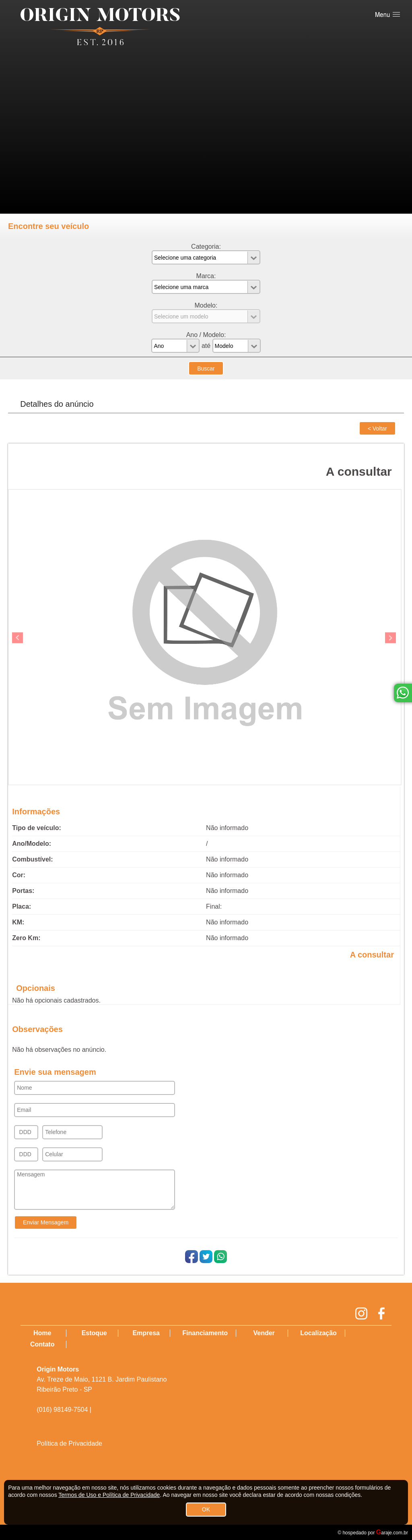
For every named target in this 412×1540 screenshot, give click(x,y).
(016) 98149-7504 (62, 1409)
